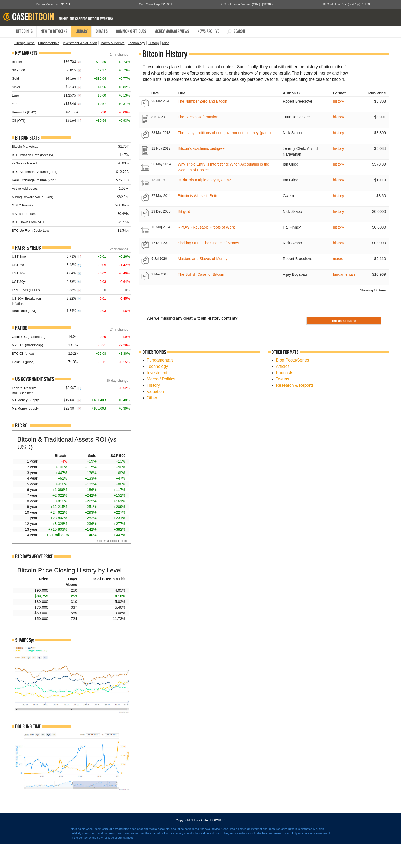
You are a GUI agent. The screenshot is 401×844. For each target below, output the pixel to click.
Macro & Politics (113, 43)
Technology (136, 43)
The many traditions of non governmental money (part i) (224, 133)
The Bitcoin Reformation (198, 117)
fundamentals (344, 274)
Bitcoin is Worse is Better (199, 196)
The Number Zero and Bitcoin (202, 101)
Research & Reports (295, 385)
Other (152, 398)
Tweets (282, 379)
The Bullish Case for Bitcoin (201, 274)
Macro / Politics (161, 379)
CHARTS (102, 31)
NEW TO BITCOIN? (54, 31)
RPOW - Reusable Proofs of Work (206, 227)
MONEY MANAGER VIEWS (171, 31)
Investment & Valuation (80, 43)
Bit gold (184, 211)
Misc (165, 43)
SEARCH (236, 31)
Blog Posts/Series (292, 360)
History (153, 43)
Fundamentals (48, 43)
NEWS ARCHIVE (208, 31)
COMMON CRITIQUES (131, 31)
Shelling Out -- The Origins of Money (208, 243)
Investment (157, 372)
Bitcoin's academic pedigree (201, 148)
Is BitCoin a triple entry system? (204, 180)
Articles (282, 366)
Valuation (155, 391)
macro (338, 259)
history (338, 101)
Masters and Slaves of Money (203, 259)
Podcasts (284, 372)
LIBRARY (81, 31)
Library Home (24, 43)
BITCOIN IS (24, 31)
